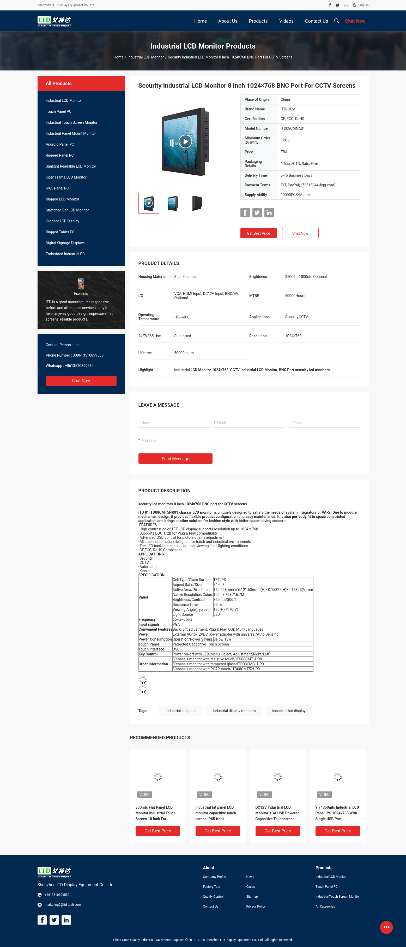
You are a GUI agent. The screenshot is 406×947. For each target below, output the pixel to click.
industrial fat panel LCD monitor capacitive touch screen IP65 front (216, 813)
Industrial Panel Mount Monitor (71, 133)
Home (119, 57)
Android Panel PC (60, 144)
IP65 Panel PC (57, 188)
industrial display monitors (234, 711)
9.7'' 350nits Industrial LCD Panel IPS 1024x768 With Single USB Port (337, 813)
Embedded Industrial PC (65, 254)
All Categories (325, 906)
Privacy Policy (255, 906)
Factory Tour (212, 887)
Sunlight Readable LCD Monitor (71, 166)
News (250, 877)
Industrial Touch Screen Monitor (72, 122)
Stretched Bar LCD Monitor (67, 210)
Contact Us (211, 906)
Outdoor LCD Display (62, 221)
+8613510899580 (79, 366)
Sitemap (252, 896)
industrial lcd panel (181, 711)
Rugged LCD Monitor (62, 199)
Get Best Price (258, 233)
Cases (250, 887)
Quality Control (213, 896)
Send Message (175, 458)
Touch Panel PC (58, 111)
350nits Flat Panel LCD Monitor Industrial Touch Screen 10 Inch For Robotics (156, 813)
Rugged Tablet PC (60, 232)
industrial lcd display (288, 711)
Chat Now (81, 380)
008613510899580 (88, 355)
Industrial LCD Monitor (146, 57)
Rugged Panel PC (60, 155)
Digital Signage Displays (65, 243)
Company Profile (214, 877)
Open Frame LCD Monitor (66, 177)
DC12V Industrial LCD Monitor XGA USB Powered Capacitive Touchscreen (278, 813)
